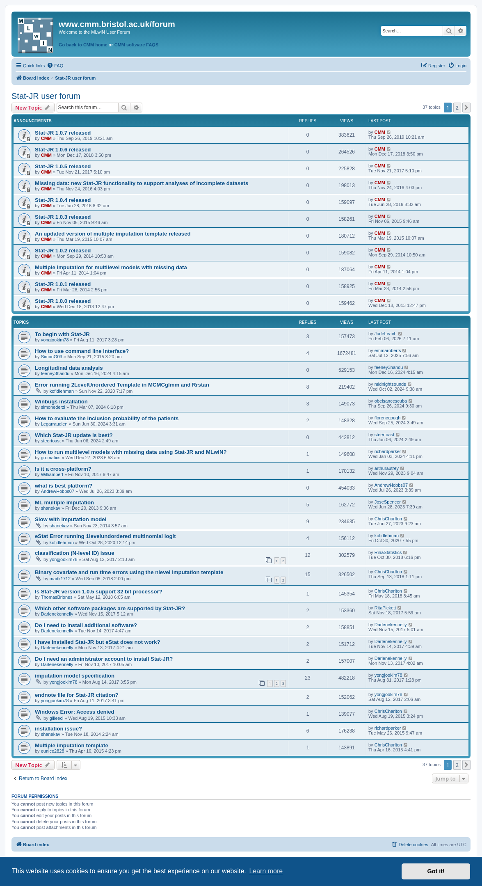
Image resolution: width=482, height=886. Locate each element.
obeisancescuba (391, 400)
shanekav (50, 508)
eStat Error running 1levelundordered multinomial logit (105, 536)
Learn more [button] (266, 871)
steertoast (51, 440)
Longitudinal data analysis (69, 368)
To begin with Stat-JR (62, 334)
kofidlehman (62, 391)
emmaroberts (388, 350)
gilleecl (57, 718)
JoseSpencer (388, 501)
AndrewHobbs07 (57, 491)
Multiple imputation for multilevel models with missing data (111, 267)
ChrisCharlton (388, 518)
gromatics (51, 457)
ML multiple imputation (64, 502)
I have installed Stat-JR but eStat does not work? (97, 642)
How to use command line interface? (82, 351)
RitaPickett (385, 607)
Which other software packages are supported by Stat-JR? (110, 608)
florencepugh (388, 417)
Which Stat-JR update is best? (74, 435)
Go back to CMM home (83, 44)
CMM (46, 138)
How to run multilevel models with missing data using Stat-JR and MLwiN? (130, 452)
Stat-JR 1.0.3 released (63, 217)
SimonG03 (51, 356)
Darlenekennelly (57, 613)
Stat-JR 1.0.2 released (63, 250)
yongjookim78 (55, 339)
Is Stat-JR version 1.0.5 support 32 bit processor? (98, 591)
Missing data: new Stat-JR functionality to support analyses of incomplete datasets (141, 183)
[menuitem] (55, 66)
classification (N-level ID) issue (74, 553)
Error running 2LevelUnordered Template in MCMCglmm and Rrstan (122, 385)
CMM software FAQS (136, 44)
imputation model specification (74, 676)
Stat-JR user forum (45, 96)
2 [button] (457, 107)
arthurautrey (387, 468)
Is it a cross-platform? (63, 469)
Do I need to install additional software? (86, 625)
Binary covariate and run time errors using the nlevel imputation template (129, 572)
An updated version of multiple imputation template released (113, 234)
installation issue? (58, 729)
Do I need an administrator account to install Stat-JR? (104, 659)
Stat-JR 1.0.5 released (63, 166)
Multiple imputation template (71, 745)
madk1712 (60, 578)
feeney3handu (55, 373)
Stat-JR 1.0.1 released (63, 284)
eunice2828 (52, 751)
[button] (466, 107)
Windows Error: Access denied (74, 712)
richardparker (388, 451)
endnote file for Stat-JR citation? (77, 695)
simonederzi (53, 407)
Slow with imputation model (70, 519)
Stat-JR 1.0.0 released (63, 301)
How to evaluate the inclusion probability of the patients (106, 418)
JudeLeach (386, 333)
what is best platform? (63, 486)
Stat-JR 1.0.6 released (63, 150)
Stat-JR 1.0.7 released (63, 133)
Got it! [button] (436, 871)
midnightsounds (390, 384)
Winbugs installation (61, 401)
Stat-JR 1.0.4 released (63, 200)
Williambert (52, 474)
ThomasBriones (57, 597)
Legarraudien (54, 423)
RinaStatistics (388, 552)
